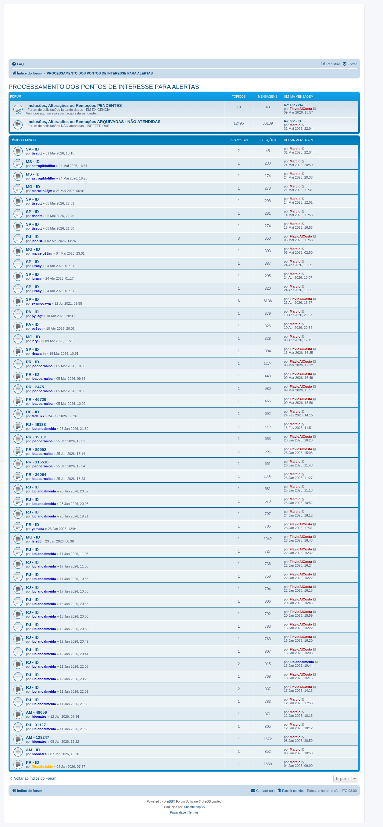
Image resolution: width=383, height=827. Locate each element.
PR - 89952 (36, 449)
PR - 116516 (37, 462)
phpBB (168, 801)
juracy (36, 266)
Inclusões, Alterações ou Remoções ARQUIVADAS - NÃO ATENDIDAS (93, 121)
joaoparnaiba (42, 366)
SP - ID (32, 149)
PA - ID (32, 312)
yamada (38, 529)
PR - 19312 (36, 437)
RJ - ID (32, 236)
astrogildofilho (43, 166)
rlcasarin (39, 353)
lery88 (36, 341)
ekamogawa (41, 303)
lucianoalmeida (44, 428)
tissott (37, 153)
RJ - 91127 (36, 725)
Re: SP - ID (292, 121)
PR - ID (32, 362)
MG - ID (33, 186)
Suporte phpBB (194, 807)
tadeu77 (38, 416)
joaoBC (38, 241)
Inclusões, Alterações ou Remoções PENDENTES (74, 105)
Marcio (295, 125)
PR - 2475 (35, 387)
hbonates (39, 716)
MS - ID (33, 161)
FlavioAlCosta (301, 109)
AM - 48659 (36, 712)
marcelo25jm (42, 191)
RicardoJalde (42, 766)
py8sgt (37, 316)
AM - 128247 (37, 737)
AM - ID (33, 750)
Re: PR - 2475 (294, 105)
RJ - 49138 (36, 424)
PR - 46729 (36, 399)
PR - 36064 (36, 474)
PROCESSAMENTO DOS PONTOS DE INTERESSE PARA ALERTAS (104, 86)
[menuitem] (18, 64)
